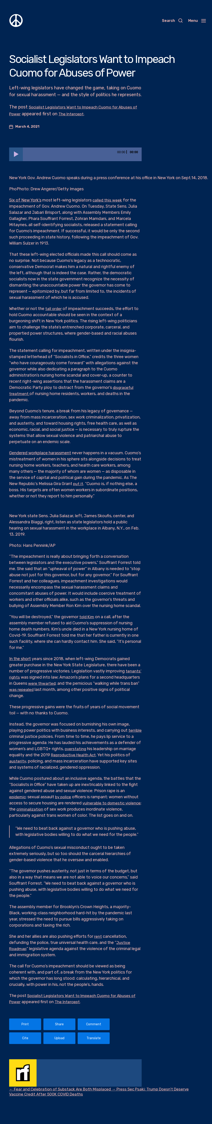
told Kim (87, 616)
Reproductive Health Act (97, 754)
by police (64, 796)
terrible (16, 736)
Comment (93, 1024)
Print (25, 1024)
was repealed (21, 689)
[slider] (82, 154)
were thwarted (42, 683)
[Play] (16, 154)
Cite (25, 1038)
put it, (78, 483)
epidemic (17, 796)
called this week (107, 200)
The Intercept (96, 113)
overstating (100, 748)
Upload (59, 1038)
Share (59, 1024)
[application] (75, 154)
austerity (37, 761)
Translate (94, 1038)
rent (98, 936)
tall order (53, 308)
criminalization (48, 809)
